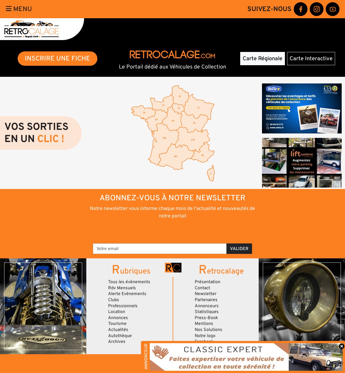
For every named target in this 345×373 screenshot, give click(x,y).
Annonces (118, 318)
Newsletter (205, 294)
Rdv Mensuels (122, 288)
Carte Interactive (311, 58)
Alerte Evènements (127, 294)
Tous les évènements (129, 282)
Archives (116, 341)
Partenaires (206, 300)
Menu (19, 9)
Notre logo (205, 336)
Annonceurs (207, 306)
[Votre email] (160, 248)
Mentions (204, 324)
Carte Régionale (262, 58)
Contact (202, 288)
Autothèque (120, 336)
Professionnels (123, 306)
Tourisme (117, 324)
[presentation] (164, 231)
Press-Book (206, 318)
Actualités (118, 330)
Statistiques (207, 312)
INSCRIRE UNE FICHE (57, 58)
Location (116, 312)
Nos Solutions (208, 330)
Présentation (207, 282)
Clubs (113, 300)
